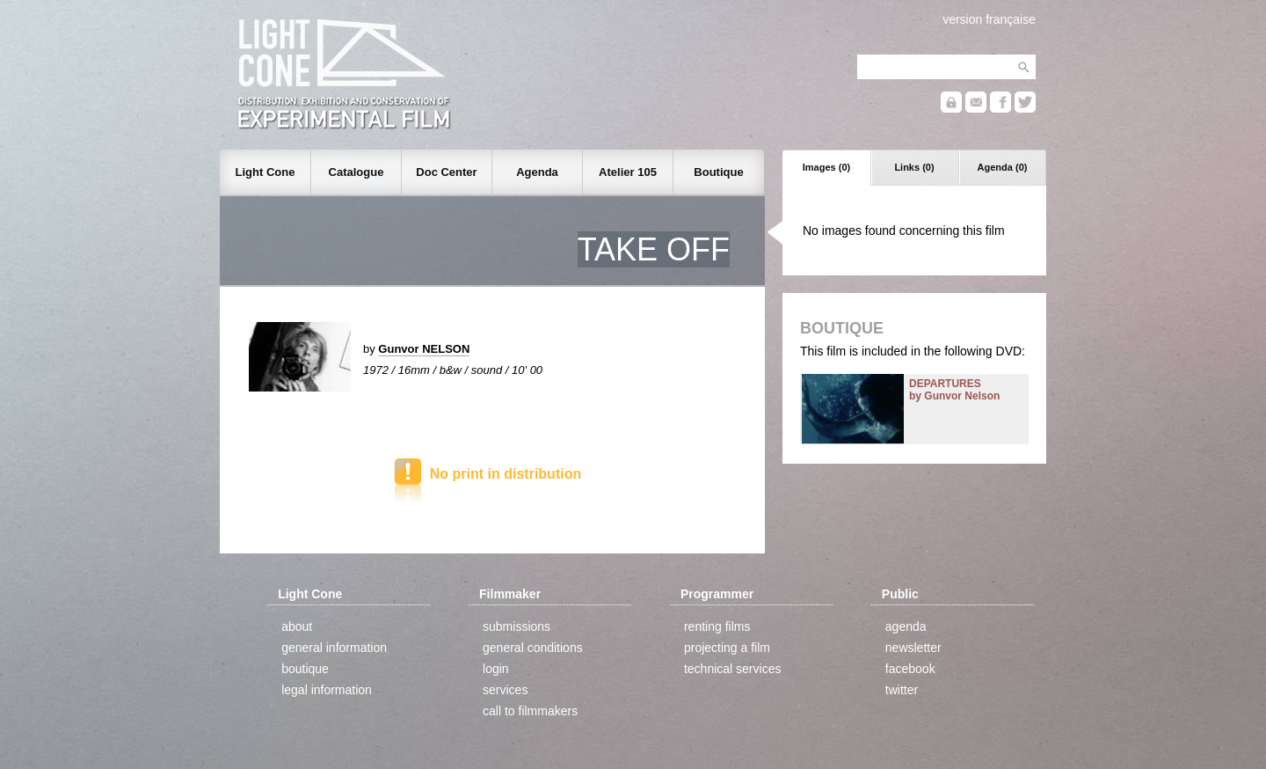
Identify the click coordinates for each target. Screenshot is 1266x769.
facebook (910, 669)
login (496, 669)
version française (989, 19)
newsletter (913, 648)
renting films (717, 626)
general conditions (533, 648)
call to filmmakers (530, 711)
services (505, 690)
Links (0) (914, 167)
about (296, 626)
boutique (305, 669)
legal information (326, 690)
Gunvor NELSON (423, 348)
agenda (906, 626)
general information (334, 648)
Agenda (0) (1003, 167)
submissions (516, 626)
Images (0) (826, 167)
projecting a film (727, 648)
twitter (901, 690)
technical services (733, 669)
